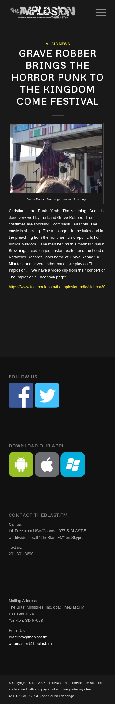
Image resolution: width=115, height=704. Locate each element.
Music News (57, 44)
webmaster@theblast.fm (30, 643)
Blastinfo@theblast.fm (28, 637)
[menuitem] (98, 12)
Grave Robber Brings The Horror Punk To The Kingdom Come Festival (57, 77)
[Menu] (98, 12)
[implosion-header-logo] (48, 12)
